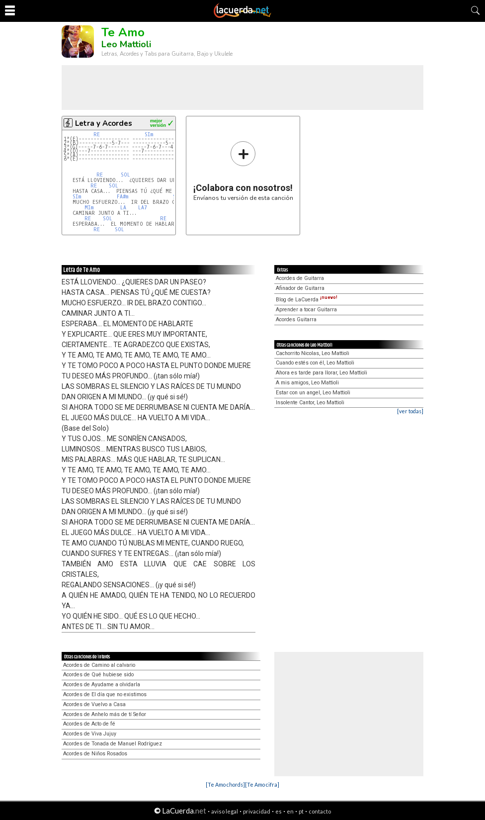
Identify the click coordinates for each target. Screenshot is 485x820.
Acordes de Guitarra (300, 278)
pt (301, 811)
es (278, 811)
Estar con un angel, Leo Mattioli (313, 392)
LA (123, 207)
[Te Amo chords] (225, 784)
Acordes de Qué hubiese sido (98, 674)
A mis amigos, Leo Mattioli (307, 382)
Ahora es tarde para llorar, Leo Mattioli (321, 372)
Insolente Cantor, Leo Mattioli (310, 402)
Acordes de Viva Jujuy (89, 733)
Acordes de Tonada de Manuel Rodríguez (112, 743)
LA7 (142, 207)
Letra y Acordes (103, 123)
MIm (88, 207)
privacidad (256, 811)
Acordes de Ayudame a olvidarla (101, 684)
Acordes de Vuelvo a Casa (94, 704)
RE (96, 134)
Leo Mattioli (126, 44)
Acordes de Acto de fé (89, 724)
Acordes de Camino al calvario (99, 665)
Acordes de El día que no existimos (105, 694)
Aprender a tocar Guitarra (306, 309)
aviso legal (224, 811)
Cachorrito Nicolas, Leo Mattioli (312, 353)
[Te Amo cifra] (262, 784)
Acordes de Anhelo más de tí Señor (104, 714)
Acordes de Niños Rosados (95, 753)
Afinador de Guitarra (300, 288)
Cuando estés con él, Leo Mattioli (315, 363)
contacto (320, 811)
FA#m (122, 196)
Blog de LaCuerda (306, 299)
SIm (149, 134)
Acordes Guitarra (296, 319)
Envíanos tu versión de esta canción (243, 171)
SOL (125, 175)
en (290, 811)
